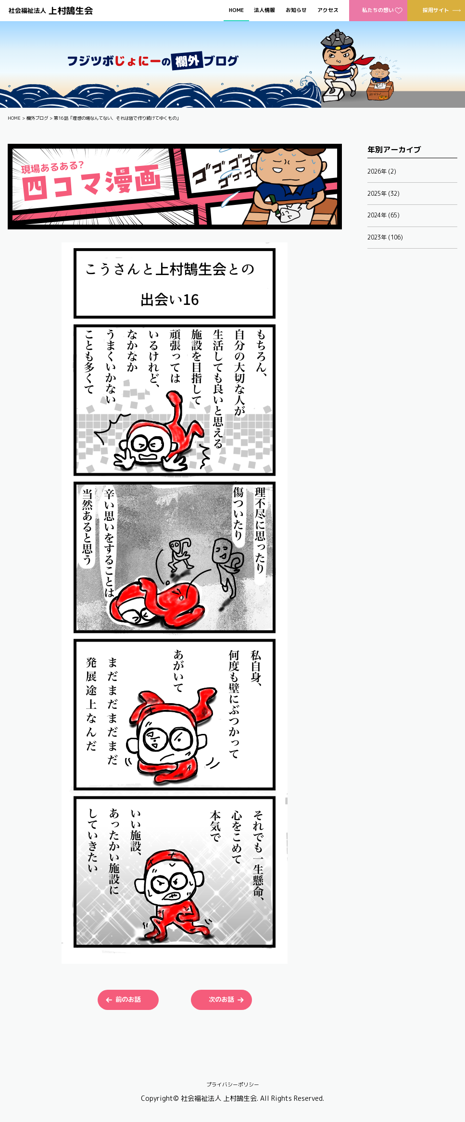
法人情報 (264, 10)
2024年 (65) (383, 215)
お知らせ (296, 10)
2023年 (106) (385, 237)
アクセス (328, 10)
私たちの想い (378, 10)
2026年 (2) (381, 171)
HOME (236, 10)
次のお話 (221, 999)
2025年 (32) (383, 193)
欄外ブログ (37, 118)
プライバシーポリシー (232, 1084)
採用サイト (436, 10)
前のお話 (127, 999)
